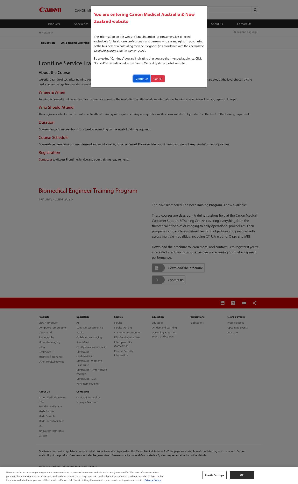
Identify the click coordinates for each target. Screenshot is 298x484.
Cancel (157, 79)
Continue (142, 79)
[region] (149, 475)
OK (242, 474)
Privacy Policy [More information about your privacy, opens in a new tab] (153, 479)
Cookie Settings (214, 474)
